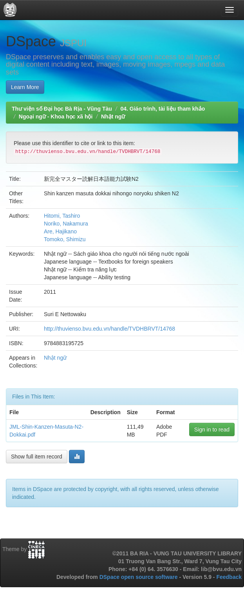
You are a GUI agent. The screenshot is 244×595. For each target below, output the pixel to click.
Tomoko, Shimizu (65, 239)
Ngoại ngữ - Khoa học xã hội (56, 116)
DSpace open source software (139, 577)
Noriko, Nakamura (66, 223)
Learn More (25, 87)
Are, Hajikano (60, 231)
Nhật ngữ (113, 116)
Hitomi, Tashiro (62, 216)
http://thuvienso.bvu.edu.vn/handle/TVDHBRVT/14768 (109, 329)
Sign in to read (212, 429)
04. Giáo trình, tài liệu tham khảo (162, 109)
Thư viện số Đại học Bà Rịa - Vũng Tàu (62, 109)
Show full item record (36, 456)
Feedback (229, 577)
